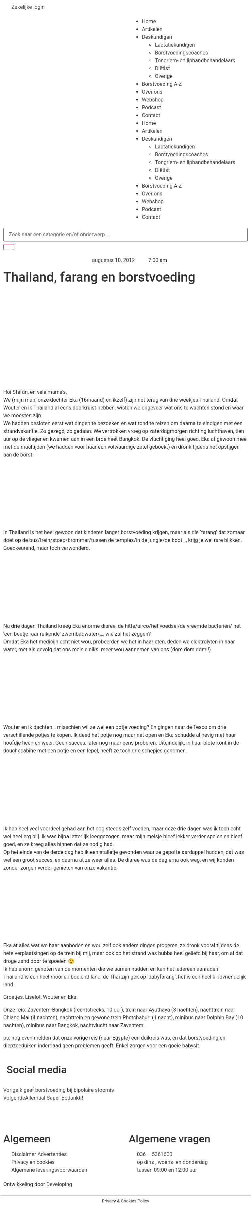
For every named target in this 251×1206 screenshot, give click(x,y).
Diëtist (162, 68)
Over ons (152, 92)
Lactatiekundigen (175, 45)
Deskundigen (157, 37)
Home (149, 21)
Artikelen (152, 29)
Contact (151, 115)
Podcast (151, 107)
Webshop (153, 100)
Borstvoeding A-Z (162, 84)
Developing (59, 1184)
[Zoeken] (8, 247)
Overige (164, 76)
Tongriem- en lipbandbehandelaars (195, 60)
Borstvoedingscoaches (181, 53)
